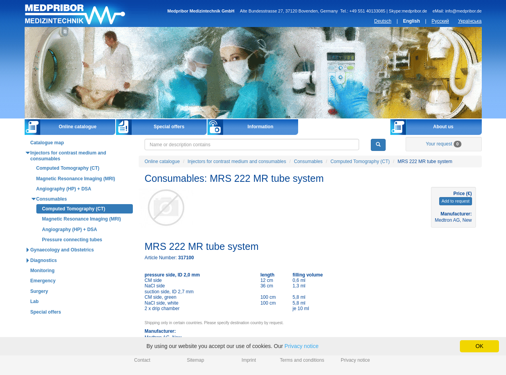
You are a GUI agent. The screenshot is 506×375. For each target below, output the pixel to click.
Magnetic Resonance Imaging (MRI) (75, 178)
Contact (142, 360)
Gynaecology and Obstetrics (62, 250)
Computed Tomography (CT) (360, 161)
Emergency (43, 280)
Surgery (39, 291)
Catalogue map (47, 142)
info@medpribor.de (463, 11)
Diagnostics (43, 260)
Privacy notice (355, 360)
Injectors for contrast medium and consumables (237, 161)
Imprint (248, 360)
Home (86, 13)
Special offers (169, 126)
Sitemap (195, 360)
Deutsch (383, 21)
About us (443, 126)
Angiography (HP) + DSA (63, 189)
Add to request (456, 201)
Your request (443, 144)
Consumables (308, 161)
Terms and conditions (302, 360)
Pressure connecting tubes (72, 239)
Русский (440, 21)
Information (261, 126)
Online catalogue (78, 126)
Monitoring (42, 270)
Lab (34, 301)
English (411, 21)
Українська (469, 21)
